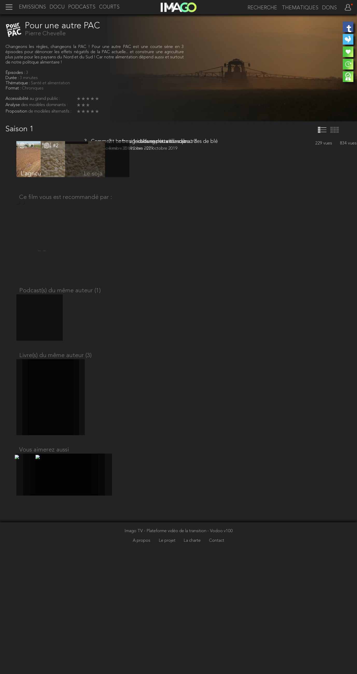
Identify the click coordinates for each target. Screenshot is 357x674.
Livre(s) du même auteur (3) (55, 455)
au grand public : (45, 99)
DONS (329, 8)
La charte (193, 650)
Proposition (16, 111)
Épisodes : (15, 73)
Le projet (168, 650)
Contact (216, 650)
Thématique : (18, 83)
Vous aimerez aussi (44, 554)
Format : (13, 88)
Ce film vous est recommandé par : (65, 288)
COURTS (109, 7)
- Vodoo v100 (220, 640)
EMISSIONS (32, 7)
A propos (142, 650)
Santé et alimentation (50, 83)
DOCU (57, 7)
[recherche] (261, 8)
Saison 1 (19, 129)
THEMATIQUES (300, 8)
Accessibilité (17, 99)
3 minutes (29, 78)
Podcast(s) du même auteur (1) (60, 385)
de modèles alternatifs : (49, 111)
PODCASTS (81, 7)
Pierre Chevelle (45, 34)
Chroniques (33, 88)
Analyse (13, 105)
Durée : (12, 78)
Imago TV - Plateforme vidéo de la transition (165, 640)
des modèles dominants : (44, 105)
